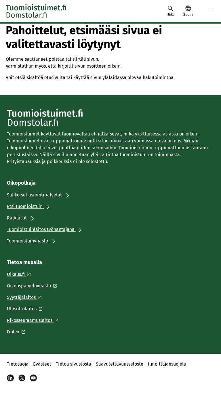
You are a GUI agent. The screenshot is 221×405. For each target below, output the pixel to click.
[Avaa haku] (171, 11)
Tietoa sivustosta (73, 364)
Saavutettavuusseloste (119, 364)
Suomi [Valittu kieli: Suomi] (188, 15)
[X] (21, 378)
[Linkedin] (10, 378)
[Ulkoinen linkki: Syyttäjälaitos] (26, 297)
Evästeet (42, 364)
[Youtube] (33, 378)
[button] (188, 11)
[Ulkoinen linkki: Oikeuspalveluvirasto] (33, 286)
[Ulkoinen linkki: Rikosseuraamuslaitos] (34, 320)
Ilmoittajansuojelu (167, 364)
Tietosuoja (17, 364)
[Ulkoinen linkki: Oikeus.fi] (20, 274)
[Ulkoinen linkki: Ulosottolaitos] (26, 309)
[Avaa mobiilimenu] (210, 11)
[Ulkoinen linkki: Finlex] (17, 332)
